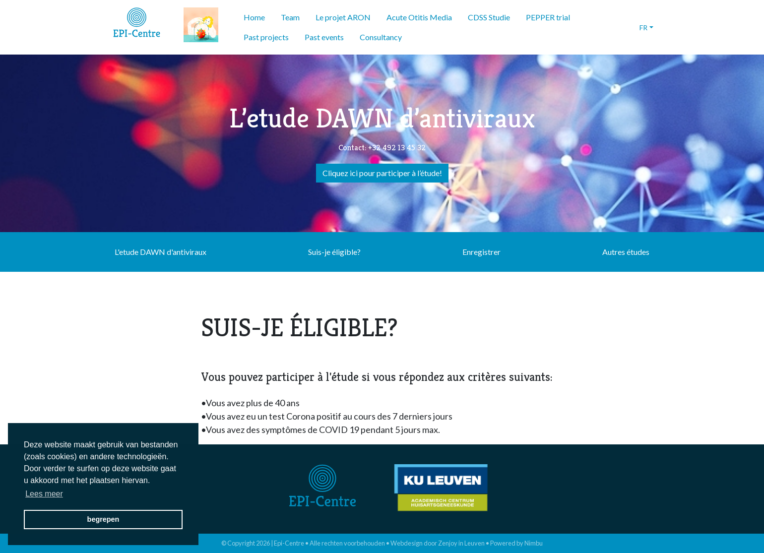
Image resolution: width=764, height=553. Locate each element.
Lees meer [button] (44, 494)
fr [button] (643, 27)
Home (254, 17)
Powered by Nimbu (516, 543)
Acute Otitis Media (419, 17)
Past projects (266, 37)
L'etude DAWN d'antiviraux (160, 251)
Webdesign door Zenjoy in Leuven (437, 543)
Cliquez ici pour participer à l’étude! (382, 173)
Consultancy (381, 37)
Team (290, 17)
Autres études (625, 251)
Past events (324, 37)
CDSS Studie (489, 17)
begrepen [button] (103, 519)
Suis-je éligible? (334, 251)
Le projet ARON (343, 17)
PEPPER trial (548, 17)
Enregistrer (481, 251)
